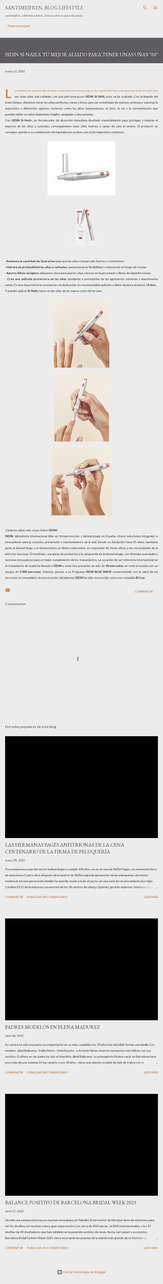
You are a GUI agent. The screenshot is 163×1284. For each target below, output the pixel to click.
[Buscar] (145, 7)
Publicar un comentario (47, 897)
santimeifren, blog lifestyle (44, 7)
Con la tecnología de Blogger (81, 1272)
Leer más (151, 897)
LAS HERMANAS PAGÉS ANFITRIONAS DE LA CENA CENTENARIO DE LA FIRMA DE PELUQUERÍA (64, 848)
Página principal (19, 26)
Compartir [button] (144, 591)
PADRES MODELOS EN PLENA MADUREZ (52, 1027)
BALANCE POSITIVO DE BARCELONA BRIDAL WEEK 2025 (70, 1202)
